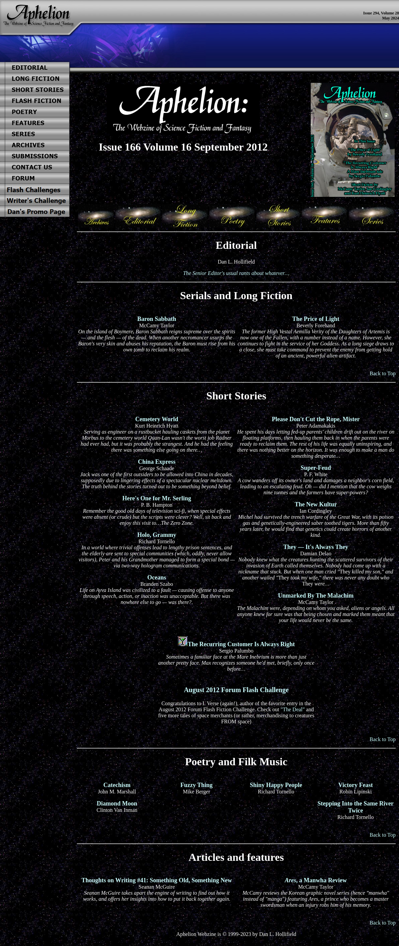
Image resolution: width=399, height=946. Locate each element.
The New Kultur (316, 504)
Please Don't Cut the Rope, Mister (316, 419)
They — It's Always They (315, 547)
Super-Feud (316, 467)
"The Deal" (293, 709)
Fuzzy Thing (196, 785)
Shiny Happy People (276, 785)
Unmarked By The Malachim (315, 595)
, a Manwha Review (316, 880)
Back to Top (382, 373)
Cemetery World (156, 419)
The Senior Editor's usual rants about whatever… (236, 273)
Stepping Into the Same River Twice (355, 807)
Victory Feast (355, 785)
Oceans (156, 577)
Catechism (117, 785)
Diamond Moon (117, 803)
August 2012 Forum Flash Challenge (236, 689)
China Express (157, 461)
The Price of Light (315, 319)
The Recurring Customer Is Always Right (241, 644)
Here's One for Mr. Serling (156, 498)
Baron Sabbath (156, 319)
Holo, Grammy (156, 535)
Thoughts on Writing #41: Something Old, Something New (157, 880)
